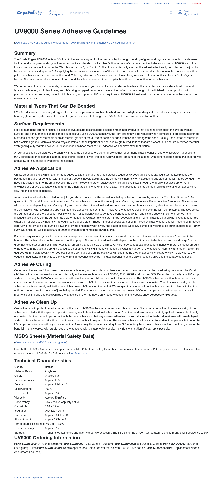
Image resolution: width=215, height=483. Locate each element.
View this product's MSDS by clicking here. (40, 342)
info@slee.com (79, 353)
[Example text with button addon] (117, 13)
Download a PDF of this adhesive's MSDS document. (102, 42)
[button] (162, 3)
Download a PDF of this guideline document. (41, 42)
